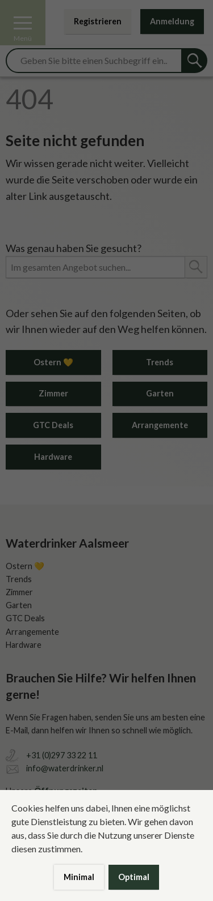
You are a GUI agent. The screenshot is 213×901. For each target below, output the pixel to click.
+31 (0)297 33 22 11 (61, 755)
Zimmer (53, 393)
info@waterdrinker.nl (64, 768)
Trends (159, 362)
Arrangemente (160, 425)
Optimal (133, 877)
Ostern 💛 (53, 362)
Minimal (79, 877)
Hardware (53, 457)
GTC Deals (53, 425)
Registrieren (98, 21)
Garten (160, 393)
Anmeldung (172, 21)
